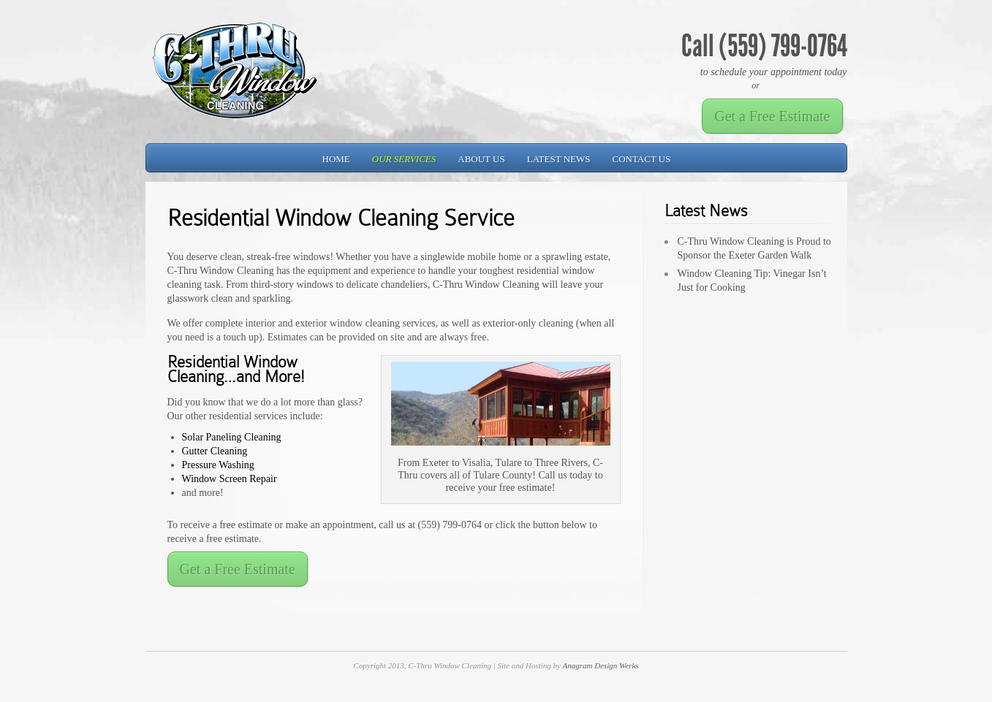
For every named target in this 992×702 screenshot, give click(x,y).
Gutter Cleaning (215, 451)
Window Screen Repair (229, 478)
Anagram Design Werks (601, 665)
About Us (481, 158)
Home (336, 158)
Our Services (404, 158)
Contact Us (642, 158)
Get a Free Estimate (772, 116)
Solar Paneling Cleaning (231, 437)
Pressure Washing (218, 464)
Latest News (559, 158)
